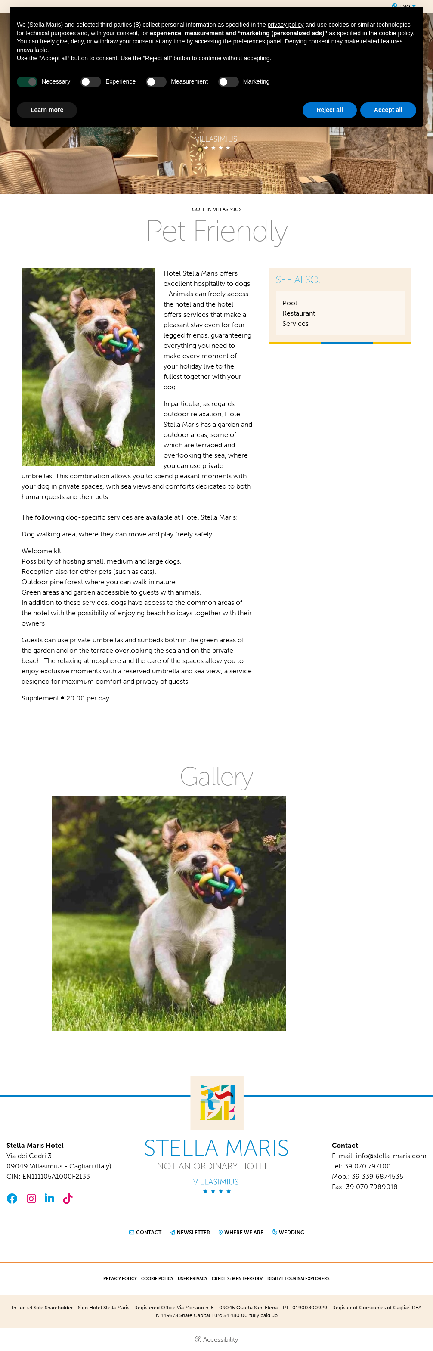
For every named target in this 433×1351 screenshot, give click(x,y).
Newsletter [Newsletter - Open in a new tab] (193, 1233)
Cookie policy (157, 1278)
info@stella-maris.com (391, 1156)
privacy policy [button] (286, 24)
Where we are (243, 1233)
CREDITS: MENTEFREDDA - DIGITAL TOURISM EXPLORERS (271, 1278)
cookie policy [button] (396, 33)
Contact (148, 1233)
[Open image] (169, 913)
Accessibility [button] (220, 1339)
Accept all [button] (388, 109)
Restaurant (298, 313)
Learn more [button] (47, 109)
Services (295, 323)
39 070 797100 (367, 1166)
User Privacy (192, 1278)
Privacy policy (120, 1278)
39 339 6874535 (377, 1176)
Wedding (291, 1233)
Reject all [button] (329, 109)
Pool (289, 303)
